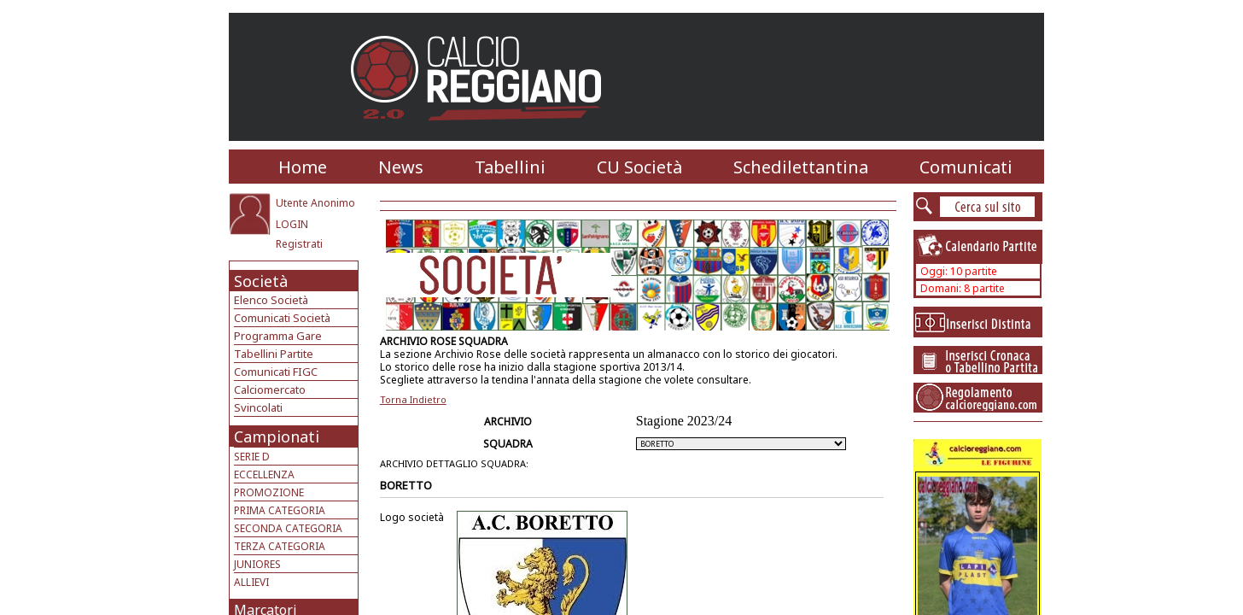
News (400, 167)
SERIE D (252, 456)
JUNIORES (257, 564)
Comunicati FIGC (276, 371)
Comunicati (965, 167)
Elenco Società (271, 300)
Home (302, 167)
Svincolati (258, 407)
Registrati (299, 244)
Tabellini (510, 167)
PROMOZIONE (269, 492)
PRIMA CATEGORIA (279, 510)
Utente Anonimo (315, 203)
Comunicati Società (282, 317)
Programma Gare (278, 335)
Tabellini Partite (273, 353)
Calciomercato (270, 389)
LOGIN (292, 224)
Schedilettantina (800, 167)
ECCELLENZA (264, 474)
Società (261, 281)
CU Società (639, 167)
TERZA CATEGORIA (279, 546)
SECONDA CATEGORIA (288, 528)
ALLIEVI (251, 582)
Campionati (276, 436)
